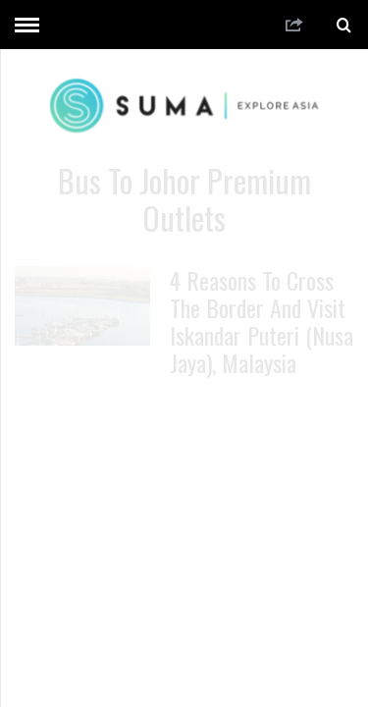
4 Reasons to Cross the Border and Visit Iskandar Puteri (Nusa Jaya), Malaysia (261, 321)
